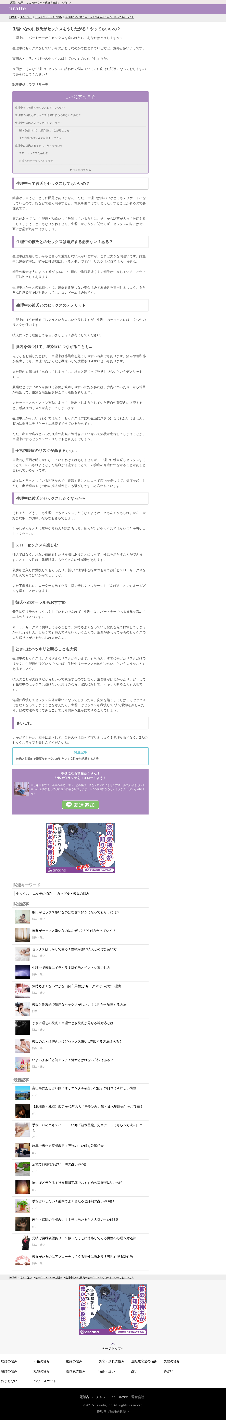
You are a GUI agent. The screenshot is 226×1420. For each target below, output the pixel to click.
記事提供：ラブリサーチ (30, 84)
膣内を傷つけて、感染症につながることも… (45, 130)
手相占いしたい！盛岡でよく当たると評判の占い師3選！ (73, 1201)
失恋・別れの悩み (112, 1361)
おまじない (9, 1381)
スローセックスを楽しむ (33, 153)
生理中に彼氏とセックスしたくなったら (39, 145)
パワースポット (45, 1381)
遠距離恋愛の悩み (144, 1361)
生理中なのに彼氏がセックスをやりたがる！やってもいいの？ (99, 17)
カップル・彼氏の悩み (73, 893)
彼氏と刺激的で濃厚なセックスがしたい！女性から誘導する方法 (57, 759)
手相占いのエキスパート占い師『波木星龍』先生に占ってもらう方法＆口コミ (87, 1127)
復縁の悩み (74, 1361)
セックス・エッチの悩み (48, 17)
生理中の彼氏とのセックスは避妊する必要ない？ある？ (48, 115)
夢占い (168, 1371)
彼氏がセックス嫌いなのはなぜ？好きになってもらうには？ (76, 912)
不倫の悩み (42, 1361)
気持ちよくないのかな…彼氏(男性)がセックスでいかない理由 (76, 986)
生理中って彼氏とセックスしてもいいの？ (40, 107)
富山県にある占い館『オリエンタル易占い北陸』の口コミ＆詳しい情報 (84, 1088)
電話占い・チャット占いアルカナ (104, 1397)
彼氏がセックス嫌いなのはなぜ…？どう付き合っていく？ (74, 930)
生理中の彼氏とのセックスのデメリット (39, 123)
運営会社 (137, 1397)
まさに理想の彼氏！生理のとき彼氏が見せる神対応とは (72, 1023)
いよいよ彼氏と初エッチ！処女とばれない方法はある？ (72, 1060)
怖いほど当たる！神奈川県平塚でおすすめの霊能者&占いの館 (77, 1182)
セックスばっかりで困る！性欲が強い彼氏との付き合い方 (74, 949)
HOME (13, 17)
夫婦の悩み (172, 1361)
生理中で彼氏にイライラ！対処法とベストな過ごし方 (71, 967)
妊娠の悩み (42, 1371)
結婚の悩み (9, 1361)
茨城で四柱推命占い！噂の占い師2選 (59, 1164)
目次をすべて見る (80, 170)
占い (134, 1371)
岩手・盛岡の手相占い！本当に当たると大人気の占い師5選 (75, 1219)
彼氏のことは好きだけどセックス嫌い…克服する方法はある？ (77, 1041)
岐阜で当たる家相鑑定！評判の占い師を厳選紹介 (68, 1145)
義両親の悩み (76, 1371)
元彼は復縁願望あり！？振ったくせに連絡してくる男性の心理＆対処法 (84, 1238)
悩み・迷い (26, 17)
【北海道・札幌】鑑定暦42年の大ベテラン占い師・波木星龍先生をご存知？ (87, 1106)
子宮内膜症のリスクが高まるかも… (40, 138)
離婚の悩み (9, 1371)
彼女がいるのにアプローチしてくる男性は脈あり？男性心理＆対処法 (82, 1256)
